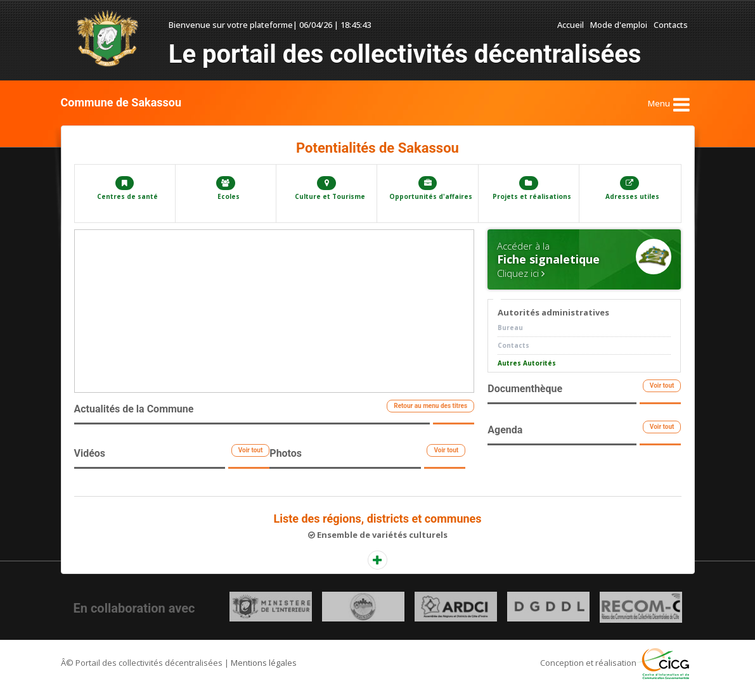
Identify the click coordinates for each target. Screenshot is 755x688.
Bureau (510, 327)
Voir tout (250, 450)
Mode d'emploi (618, 24)
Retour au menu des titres (430, 405)
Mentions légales (264, 662)
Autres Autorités (527, 363)
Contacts (671, 24)
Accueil (570, 24)
